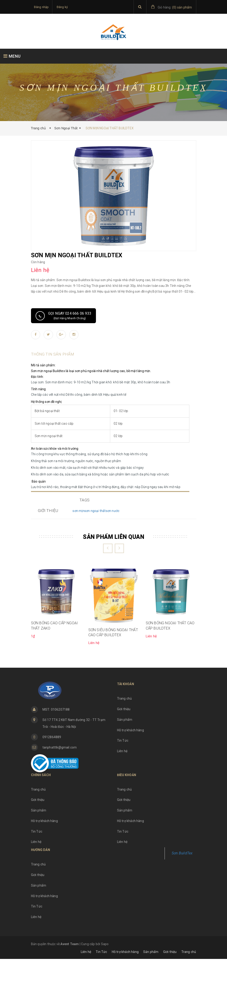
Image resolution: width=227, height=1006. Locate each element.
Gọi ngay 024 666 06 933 (70, 315)
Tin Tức (122, 787)
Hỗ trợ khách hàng (130, 777)
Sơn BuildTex (182, 900)
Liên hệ (122, 798)
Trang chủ (39, 128)
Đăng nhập (41, 7)
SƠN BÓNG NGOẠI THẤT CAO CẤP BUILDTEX (170, 672)
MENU (12, 56)
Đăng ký (62, 7)
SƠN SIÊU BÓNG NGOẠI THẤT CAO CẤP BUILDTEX (113, 679)
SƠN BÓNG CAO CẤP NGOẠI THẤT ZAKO (54, 672)
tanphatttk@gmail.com (59, 794)
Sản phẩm (124, 767)
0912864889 (51, 784)
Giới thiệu (124, 756)
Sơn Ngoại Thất (65, 128)
